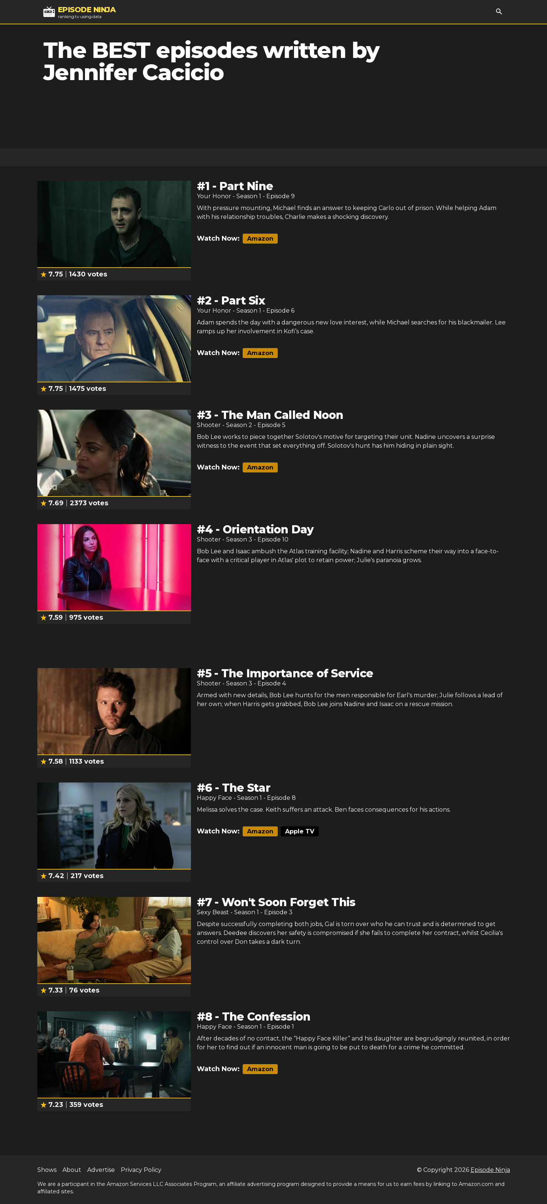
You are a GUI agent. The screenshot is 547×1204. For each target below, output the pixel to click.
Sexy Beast (213, 912)
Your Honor (214, 196)
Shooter (209, 425)
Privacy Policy (141, 1169)
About (71, 1169)
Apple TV (299, 831)
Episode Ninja (490, 1169)
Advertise (101, 1169)
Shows (47, 1169)
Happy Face (214, 797)
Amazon (260, 238)
